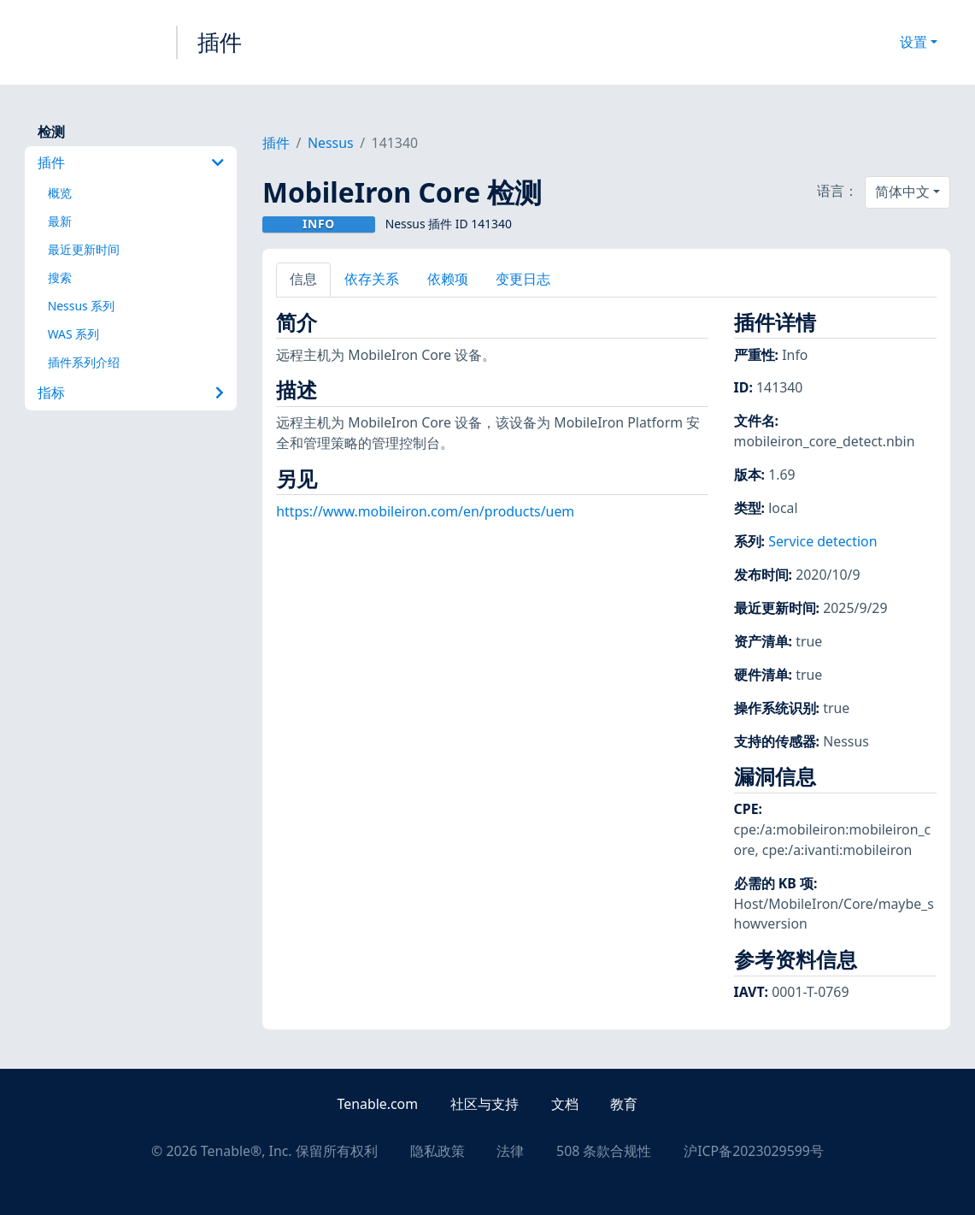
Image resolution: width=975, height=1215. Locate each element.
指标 (131, 392)
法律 (510, 1150)
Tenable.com (378, 1103)
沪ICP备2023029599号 (754, 1150)
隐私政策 (437, 1150)
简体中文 (902, 191)
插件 (219, 42)
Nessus (331, 142)
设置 (913, 41)
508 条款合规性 (603, 1150)
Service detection (822, 541)
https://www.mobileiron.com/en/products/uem (425, 511)
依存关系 (371, 278)
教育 (623, 1103)
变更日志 (523, 278)
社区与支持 (484, 1103)
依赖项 (447, 278)
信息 (303, 278)
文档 (565, 1103)
